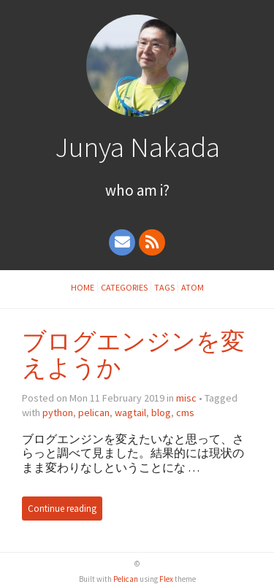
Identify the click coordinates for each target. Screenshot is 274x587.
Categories (124, 287)
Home (82, 287)
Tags (164, 287)
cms (185, 412)
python (57, 412)
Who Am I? (137, 190)
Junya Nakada (137, 146)
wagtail (130, 412)
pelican (94, 412)
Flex (166, 579)
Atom (192, 287)
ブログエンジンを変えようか (133, 354)
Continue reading (62, 508)
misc (186, 397)
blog (161, 412)
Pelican (125, 579)
